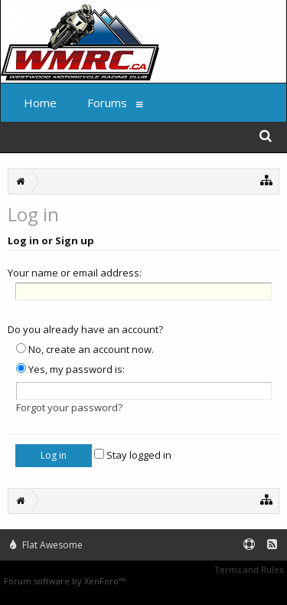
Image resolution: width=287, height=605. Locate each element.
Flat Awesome (46, 544)
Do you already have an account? (85, 329)
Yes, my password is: (70, 369)
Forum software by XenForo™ (65, 581)
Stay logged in (132, 455)
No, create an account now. (85, 349)
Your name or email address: (75, 273)
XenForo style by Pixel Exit (180, 581)
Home (40, 102)
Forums (107, 102)
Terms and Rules (248, 569)
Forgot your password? (69, 407)
